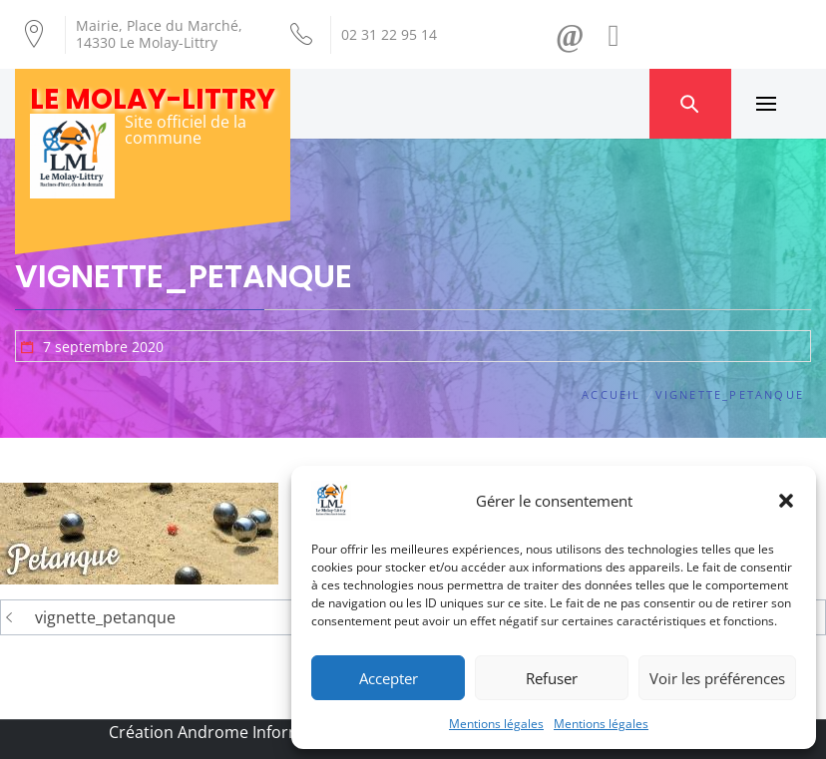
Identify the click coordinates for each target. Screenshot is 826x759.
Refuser (552, 678)
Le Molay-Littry (152, 99)
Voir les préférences (717, 678)
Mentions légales (496, 723)
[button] (786, 501)
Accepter (388, 678)
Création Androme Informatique (230, 732)
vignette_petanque (105, 617)
